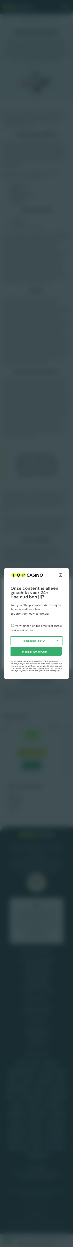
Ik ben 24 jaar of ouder (34, 651)
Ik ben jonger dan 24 (34, 640)
